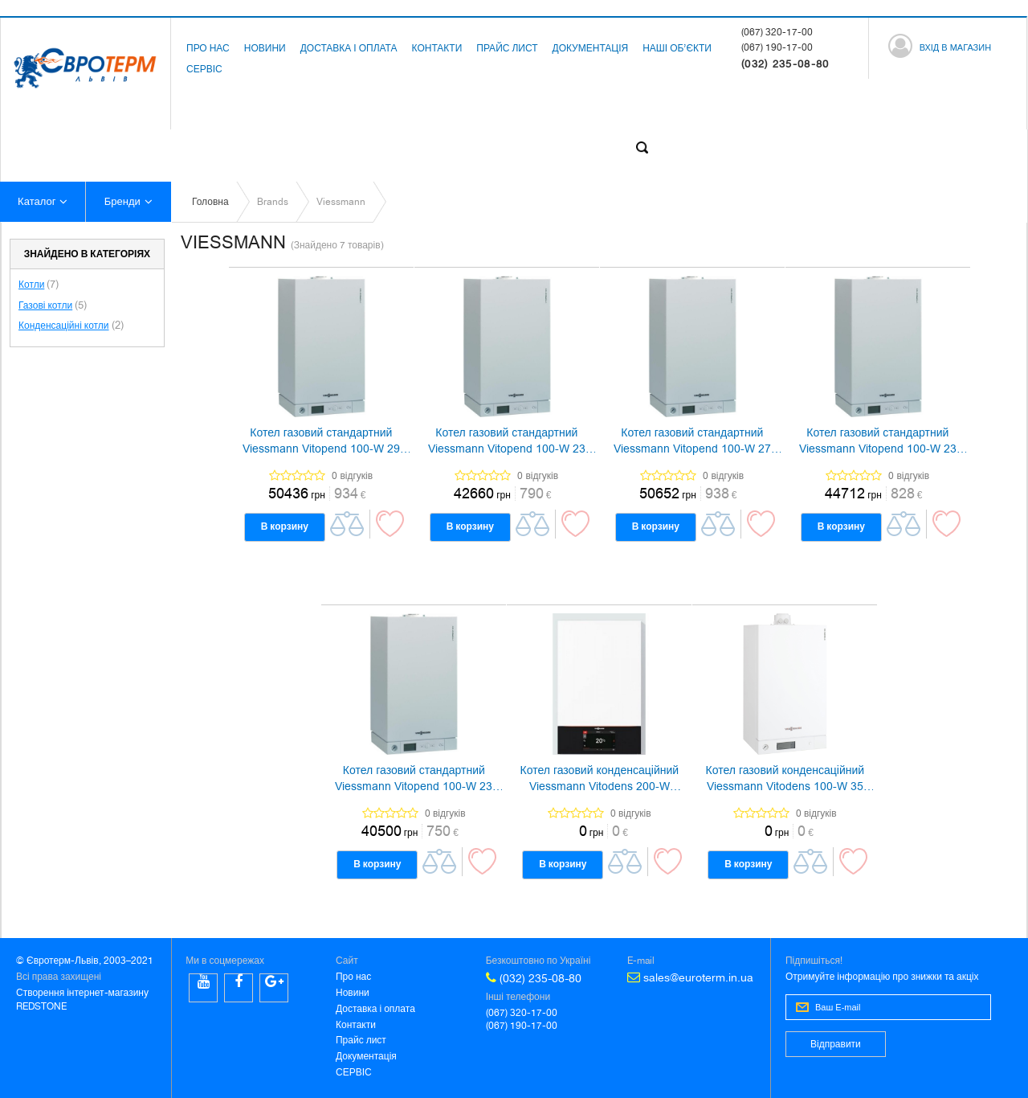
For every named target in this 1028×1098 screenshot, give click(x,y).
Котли (31, 284)
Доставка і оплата (349, 48)
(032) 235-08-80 (533, 978)
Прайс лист (506, 48)
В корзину (284, 526)
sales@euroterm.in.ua (690, 977)
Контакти (437, 48)
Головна (210, 201)
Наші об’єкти (677, 48)
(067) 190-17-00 (777, 47)
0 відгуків (352, 475)
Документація (591, 48)
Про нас (208, 48)
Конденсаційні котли (63, 325)
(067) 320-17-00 (777, 32)
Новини (265, 48)
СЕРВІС (204, 69)
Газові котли (45, 305)
